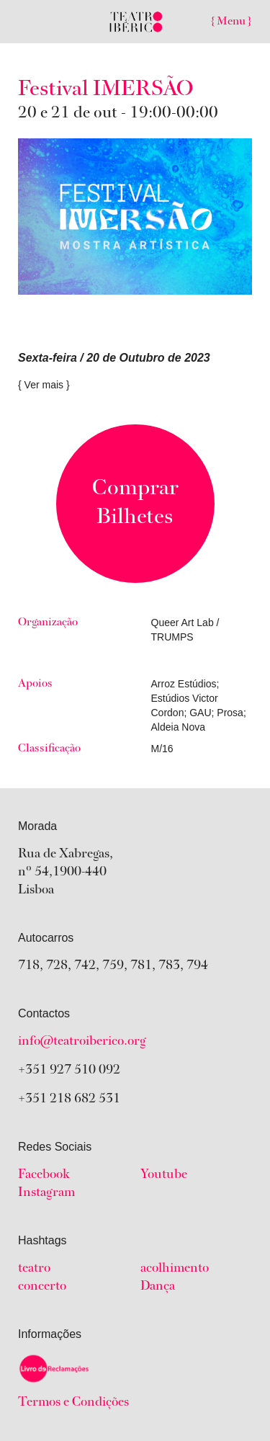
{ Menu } (231, 22)
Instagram (46, 1193)
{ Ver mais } (44, 385)
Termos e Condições (73, 1403)
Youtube (163, 1175)
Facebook (44, 1175)
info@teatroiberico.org (82, 1042)
